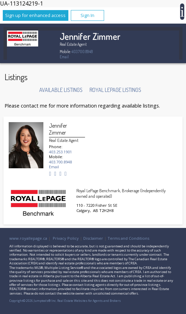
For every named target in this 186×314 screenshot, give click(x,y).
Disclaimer (93, 238)
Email (64, 56)
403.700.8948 (82, 51)
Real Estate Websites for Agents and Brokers (89, 301)
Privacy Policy (66, 238)
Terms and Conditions (128, 238)
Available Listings (61, 89)
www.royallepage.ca (28, 238)
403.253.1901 (60, 151)
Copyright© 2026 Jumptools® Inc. (33, 301)
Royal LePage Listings (115, 89)
